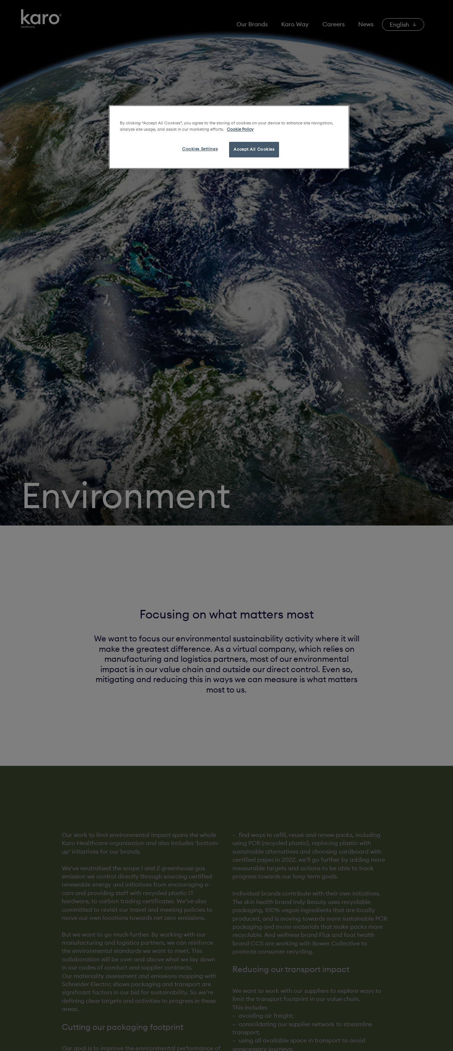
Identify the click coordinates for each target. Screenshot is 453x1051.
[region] (229, 137)
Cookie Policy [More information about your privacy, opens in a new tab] (240, 129)
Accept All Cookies (254, 149)
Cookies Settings (200, 148)
